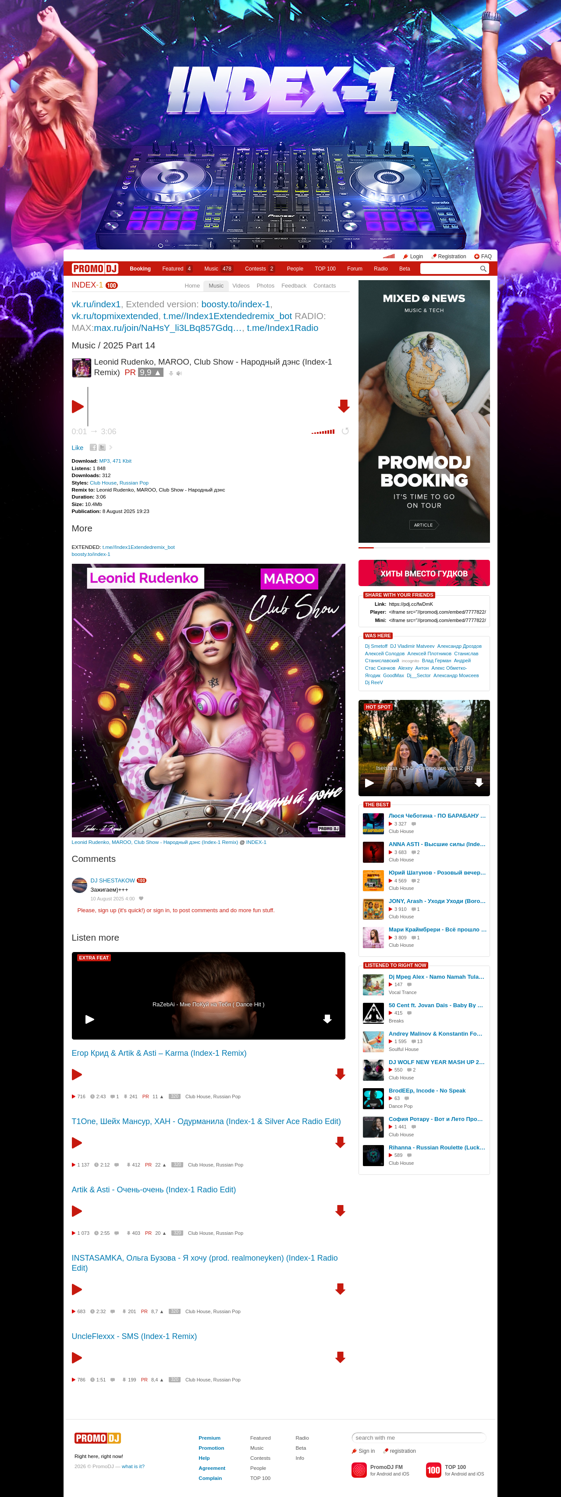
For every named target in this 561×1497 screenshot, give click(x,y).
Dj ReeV (374, 682)
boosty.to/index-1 (235, 304)
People (295, 269)
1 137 (84, 1164)
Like (78, 447)
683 (81, 1311)
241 (133, 1096)
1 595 (400, 1041)
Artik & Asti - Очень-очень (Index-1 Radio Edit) (154, 1189)
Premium (209, 1438)
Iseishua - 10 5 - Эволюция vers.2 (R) (424, 768)
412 (136, 1164)
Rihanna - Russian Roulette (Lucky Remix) (438, 1147)
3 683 (400, 852)
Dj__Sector (419, 675)
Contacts (324, 285)
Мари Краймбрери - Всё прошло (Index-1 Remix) (438, 929)
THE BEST (377, 804)
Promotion (211, 1448)
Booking (140, 269)
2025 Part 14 (129, 345)
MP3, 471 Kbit (115, 461)
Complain (210, 1478)
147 (398, 984)
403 (136, 1233)
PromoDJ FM (386, 1467)
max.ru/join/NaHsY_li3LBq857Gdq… (168, 328)
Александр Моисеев (456, 675)
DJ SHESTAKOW (113, 880)
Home (192, 285)
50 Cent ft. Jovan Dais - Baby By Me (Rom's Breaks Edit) (438, 1005)
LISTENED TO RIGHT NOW (395, 965)
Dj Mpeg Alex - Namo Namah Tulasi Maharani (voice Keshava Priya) (438, 977)
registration (403, 1451)
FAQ (486, 256)
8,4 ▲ (157, 1379)
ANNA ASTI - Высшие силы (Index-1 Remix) (438, 844)
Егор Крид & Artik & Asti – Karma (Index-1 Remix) (159, 1053)
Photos (265, 285)
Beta (404, 269)
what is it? (133, 1466)
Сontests (260, 269)
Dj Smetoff (376, 646)
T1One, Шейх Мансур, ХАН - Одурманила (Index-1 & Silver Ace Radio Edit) (206, 1121)
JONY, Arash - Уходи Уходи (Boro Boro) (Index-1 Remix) (438, 901)
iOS (405, 1474)
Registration (452, 256)
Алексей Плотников (430, 653)
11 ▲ (158, 1096)
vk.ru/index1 (96, 304)
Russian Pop (134, 482)
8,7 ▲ (157, 1311)
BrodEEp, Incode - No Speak (427, 1090)
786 (81, 1379)
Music (219, 269)
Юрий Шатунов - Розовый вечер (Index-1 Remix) (438, 872)
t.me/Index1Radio (282, 328)
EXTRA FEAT (94, 957)
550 (398, 1069)
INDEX (87, 285)
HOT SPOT (378, 707)
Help (204, 1458)
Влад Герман (436, 660)
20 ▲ (161, 1233)
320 (174, 1096)
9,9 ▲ (151, 372)
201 (132, 1311)
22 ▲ (161, 1164)
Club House (103, 482)
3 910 (400, 909)
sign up (107, 910)
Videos (241, 285)
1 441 (400, 1126)
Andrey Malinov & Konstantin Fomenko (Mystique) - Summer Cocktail (438, 1034)
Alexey (405, 668)
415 (398, 1013)
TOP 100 (325, 269)
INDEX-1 (256, 842)
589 (398, 1155)
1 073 (84, 1233)
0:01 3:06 (94, 431)
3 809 (400, 937)
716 (81, 1096)
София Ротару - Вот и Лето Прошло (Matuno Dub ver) (438, 1119)
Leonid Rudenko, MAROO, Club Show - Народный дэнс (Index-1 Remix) (155, 842)
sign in (161, 910)
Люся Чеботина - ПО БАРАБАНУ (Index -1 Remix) (438, 816)
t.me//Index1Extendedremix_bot (227, 316)
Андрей (462, 660)
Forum (354, 269)
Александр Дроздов (459, 646)
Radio (380, 269)
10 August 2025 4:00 (113, 898)
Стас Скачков (380, 668)
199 (132, 1379)
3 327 (400, 823)
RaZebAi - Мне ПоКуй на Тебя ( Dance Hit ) (209, 1004)
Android (384, 1474)
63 (397, 1098)
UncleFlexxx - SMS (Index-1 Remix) (134, 1336)
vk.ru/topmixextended (115, 316)
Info (299, 1458)
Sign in (367, 1451)
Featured (178, 269)
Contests (260, 1458)
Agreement (212, 1468)
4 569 (400, 880)
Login (416, 256)
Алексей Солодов (385, 653)
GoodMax (393, 675)
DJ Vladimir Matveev (412, 646)
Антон (422, 668)
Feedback (293, 285)
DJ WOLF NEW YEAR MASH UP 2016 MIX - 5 (438, 1062)
